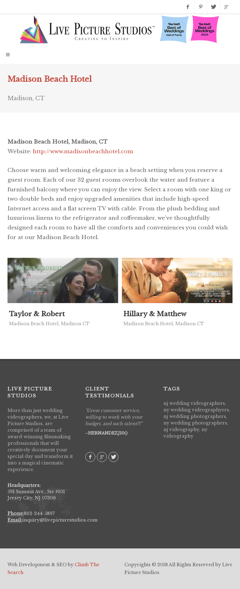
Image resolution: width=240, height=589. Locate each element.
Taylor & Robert (37, 314)
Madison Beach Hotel (50, 79)
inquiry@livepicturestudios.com (60, 520)
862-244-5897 (39, 513)
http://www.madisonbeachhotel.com (83, 151)
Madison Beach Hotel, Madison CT (49, 323)
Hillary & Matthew (155, 314)
